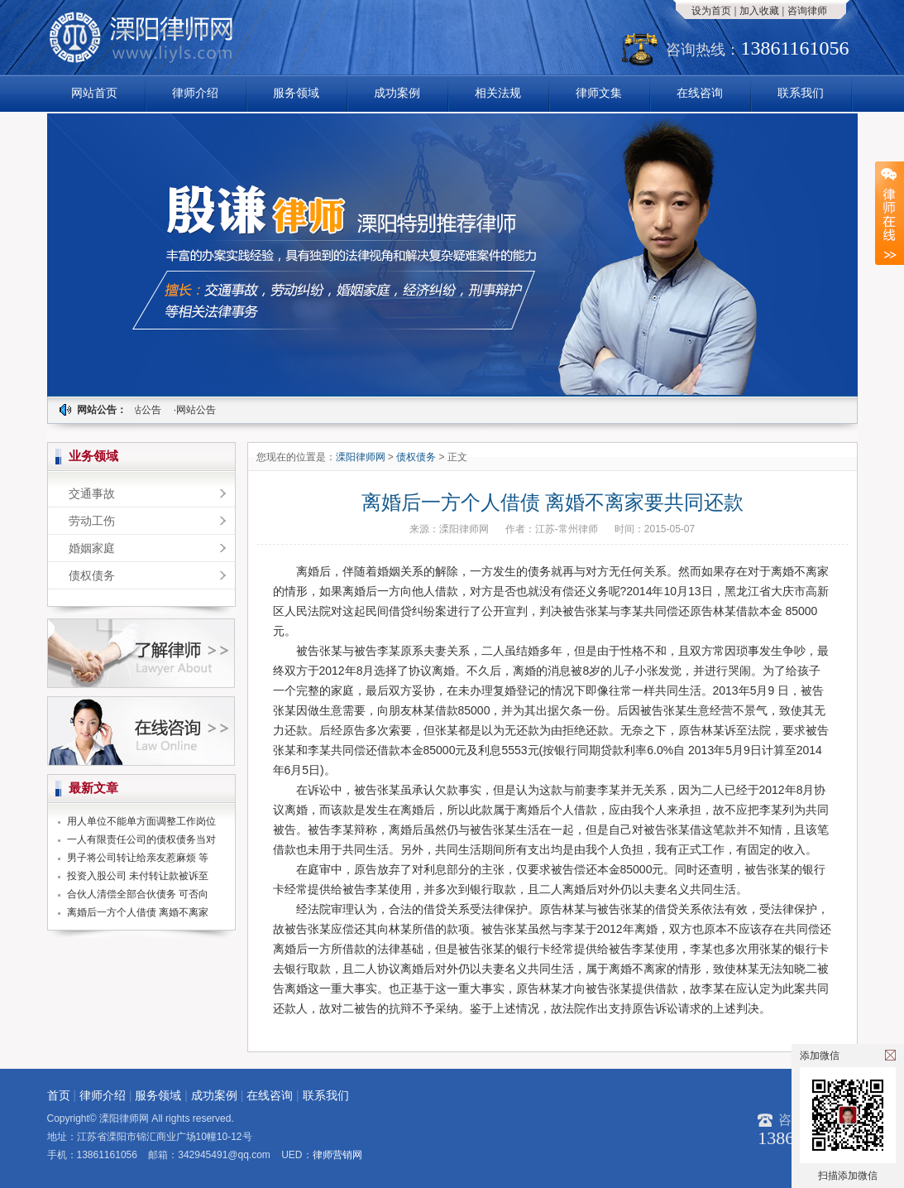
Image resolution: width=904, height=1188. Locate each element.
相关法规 (498, 92)
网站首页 (94, 92)
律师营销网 (337, 1155)
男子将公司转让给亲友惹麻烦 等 (137, 857)
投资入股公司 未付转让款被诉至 (137, 876)
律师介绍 (195, 92)
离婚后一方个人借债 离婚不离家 (137, 912)
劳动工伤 (92, 520)
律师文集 (599, 92)
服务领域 (296, 92)
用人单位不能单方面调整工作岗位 (141, 821)
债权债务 (92, 575)
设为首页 (711, 11)
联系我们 (800, 92)
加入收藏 (759, 11)
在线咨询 (700, 92)
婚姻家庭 (92, 548)
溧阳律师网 (362, 457)
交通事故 (92, 493)
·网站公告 (142, 410)
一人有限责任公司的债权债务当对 (141, 839)
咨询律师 (807, 11)
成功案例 (397, 92)
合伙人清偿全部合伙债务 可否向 (137, 894)
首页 (58, 1095)
